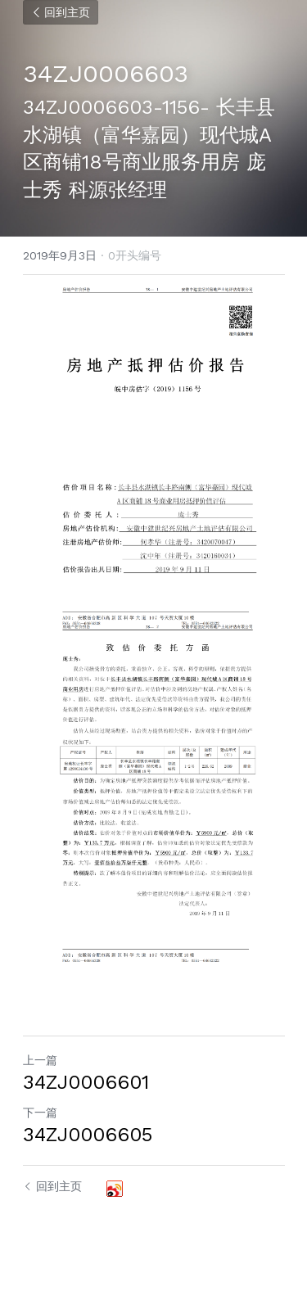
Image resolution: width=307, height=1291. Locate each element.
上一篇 (40, 1060)
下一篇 (40, 1112)
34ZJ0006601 (86, 1082)
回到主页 (60, 12)
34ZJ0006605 (87, 1134)
